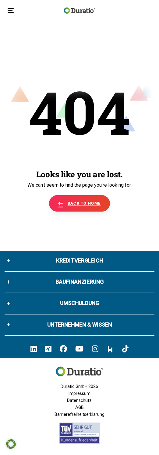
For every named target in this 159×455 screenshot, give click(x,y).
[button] (11, 444)
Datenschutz (79, 400)
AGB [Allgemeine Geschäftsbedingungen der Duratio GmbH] (79, 407)
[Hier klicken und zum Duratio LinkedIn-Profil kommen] (33, 349)
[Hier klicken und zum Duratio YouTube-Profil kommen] (79, 349)
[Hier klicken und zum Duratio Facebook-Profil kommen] (63, 349)
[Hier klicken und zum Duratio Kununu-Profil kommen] (110, 349)
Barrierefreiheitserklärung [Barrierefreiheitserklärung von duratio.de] (79, 414)
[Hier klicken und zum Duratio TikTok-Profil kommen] (125, 349)
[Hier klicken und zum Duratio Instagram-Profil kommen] (95, 349)
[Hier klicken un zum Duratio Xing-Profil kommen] (48, 349)
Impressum (79, 393)
